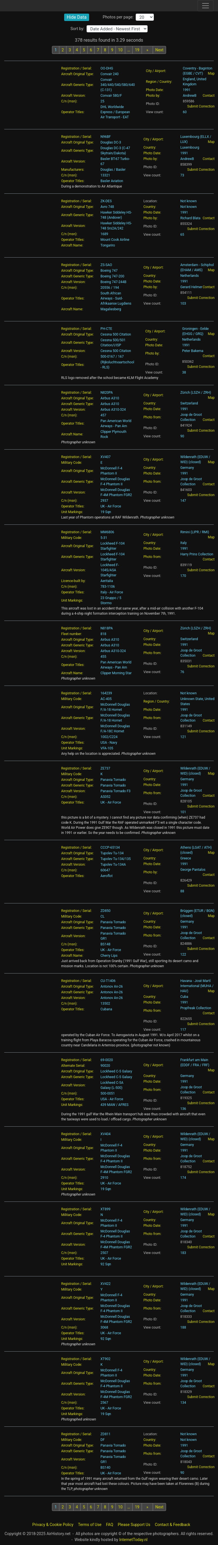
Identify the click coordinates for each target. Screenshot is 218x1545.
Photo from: (152, 417)
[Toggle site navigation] (205, 5)
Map (211, 73)
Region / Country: (159, 82)
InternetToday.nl (133, 1539)
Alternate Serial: (73, 1066)
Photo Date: (155, 90)
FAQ (109, 1524)
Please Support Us (134, 1524)
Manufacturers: (72, 170)
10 (120, 50)
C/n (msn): (69, 101)
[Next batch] (147, 50)
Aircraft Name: (72, 245)
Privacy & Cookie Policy (53, 1524)
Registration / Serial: (76, 68)
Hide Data (77, 17)
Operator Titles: (73, 112)
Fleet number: (71, 634)
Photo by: (153, 96)
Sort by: (77, 28)
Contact (209, 96)
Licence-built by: (73, 581)
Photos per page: (118, 17)
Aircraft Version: (73, 96)
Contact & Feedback (172, 1524)
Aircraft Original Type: (77, 74)
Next (159, 50)
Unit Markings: (72, 512)
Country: (149, 147)
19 (137, 50)
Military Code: (71, 463)
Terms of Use (90, 1524)
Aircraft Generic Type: (77, 85)
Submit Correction (201, 106)
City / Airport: (156, 71)
